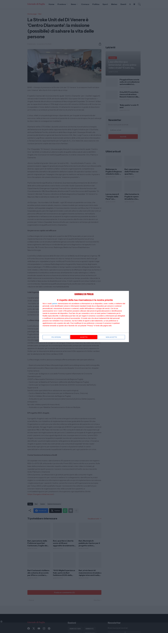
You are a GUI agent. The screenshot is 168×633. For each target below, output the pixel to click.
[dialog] (84, 316)
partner (54, 303)
